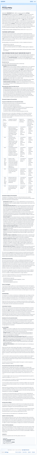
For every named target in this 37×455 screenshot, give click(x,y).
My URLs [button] (30, 1)
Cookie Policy (31, 83)
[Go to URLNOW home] (3, 1)
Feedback (28, 452)
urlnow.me (20, 19)
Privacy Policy (23, 452)
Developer (33, 452)
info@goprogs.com (28, 29)
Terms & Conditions (17, 452)
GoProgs (6, 452)
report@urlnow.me (25, 450)
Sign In (34, 1)
